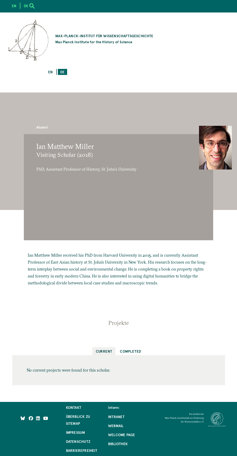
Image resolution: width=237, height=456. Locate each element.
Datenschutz (78, 441)
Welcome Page (121, 434)
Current (104, 351)
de (62, 71)
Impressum (75, 432)
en (50, 71)
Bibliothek (118, 443)
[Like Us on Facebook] (31, 418)
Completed (130, 351)
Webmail (115, 425)
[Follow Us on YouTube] (45, 418)
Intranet (116, 416)
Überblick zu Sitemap (78, 420)
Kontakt (73, 407)
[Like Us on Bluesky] (23, 418)
